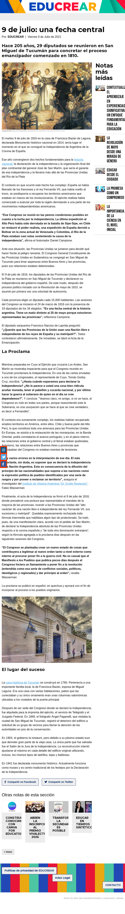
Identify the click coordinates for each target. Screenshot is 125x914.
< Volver (8, 852)
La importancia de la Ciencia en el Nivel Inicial (115, 218)
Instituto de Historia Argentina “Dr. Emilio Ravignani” (55, 483)
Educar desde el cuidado (113, 175)
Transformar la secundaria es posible (64, 824)
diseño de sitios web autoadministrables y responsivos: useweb (93, 898)
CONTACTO (113, 885)
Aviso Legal (62, 877)
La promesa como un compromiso (115, 193)
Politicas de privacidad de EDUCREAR (29, 870)
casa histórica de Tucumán (22, 682)
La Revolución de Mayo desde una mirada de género (115, 149)
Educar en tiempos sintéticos (85, 822)
